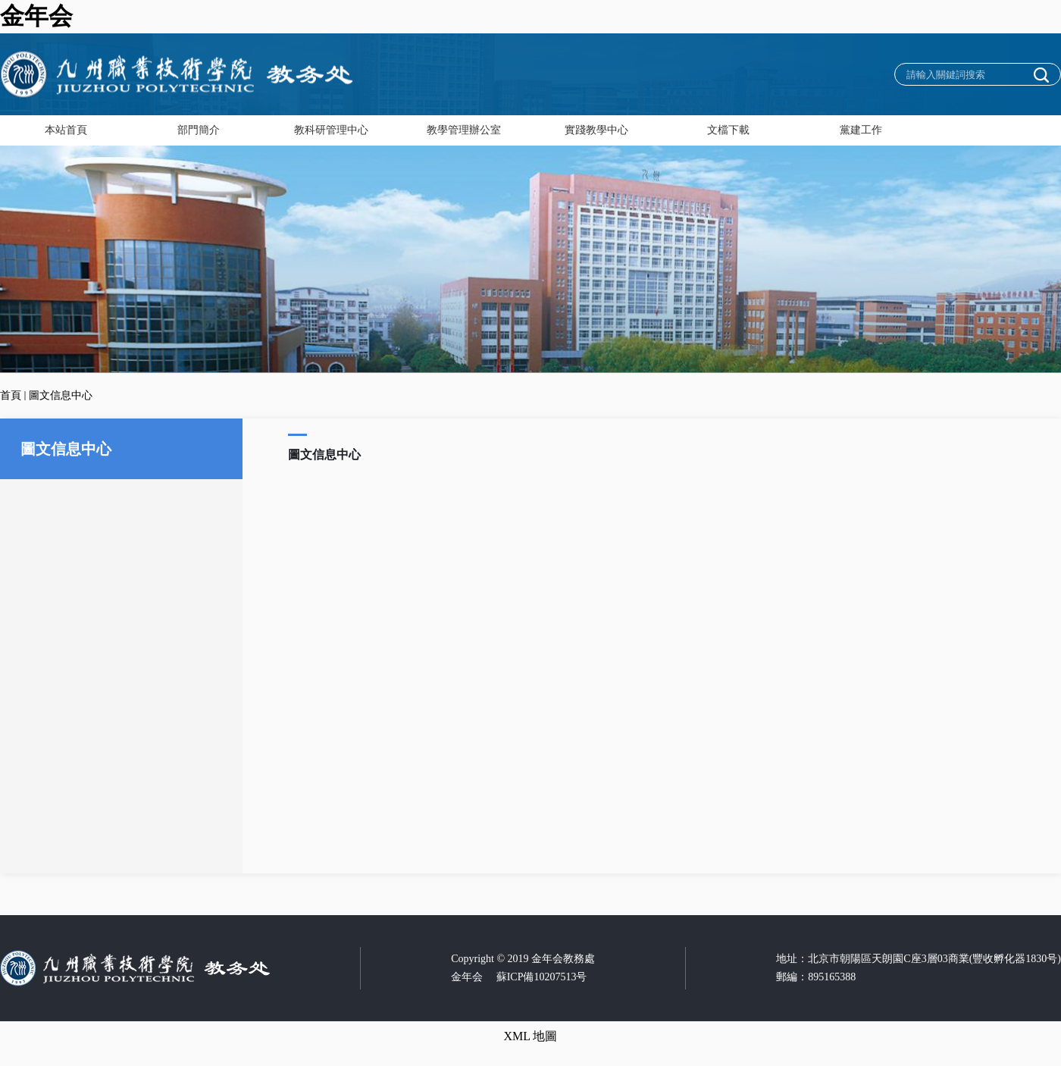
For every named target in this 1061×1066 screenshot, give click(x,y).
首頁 (10, 395)
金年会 (36, 16)
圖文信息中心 (60, 395)
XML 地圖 (531, 1036)
